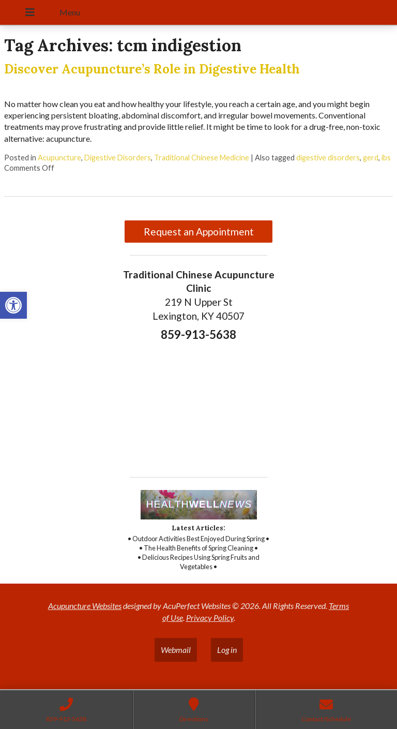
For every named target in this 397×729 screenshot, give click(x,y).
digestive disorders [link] (328, 157)
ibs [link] (386, 157)
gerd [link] (370, 157)
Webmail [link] (176, 649)
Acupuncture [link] (59, 157)
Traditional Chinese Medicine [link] (201, 157)
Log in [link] (227, 649)
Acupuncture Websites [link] (84, 606)
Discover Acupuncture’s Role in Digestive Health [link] (152, 69)
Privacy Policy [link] (210, 617)
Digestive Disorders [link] (117, 157)
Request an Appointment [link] (199, 231)
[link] (13, 305)
